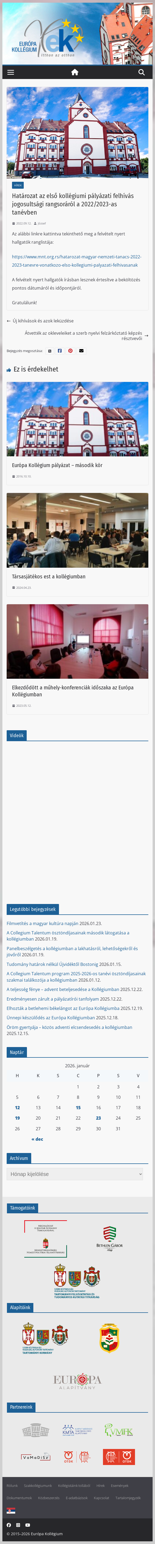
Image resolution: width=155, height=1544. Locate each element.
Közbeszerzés (48, 1498)
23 (98, 1118)
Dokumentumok (19, 1498)
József (42, 223)
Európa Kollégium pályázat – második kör (57, 465)
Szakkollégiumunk (38, 1485)
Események (119, 1485)
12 (17, 1108)
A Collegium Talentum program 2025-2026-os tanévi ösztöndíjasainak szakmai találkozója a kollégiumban (76, 977)
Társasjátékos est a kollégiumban (49, 576)
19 (17, 1118)
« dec (37, 1139)
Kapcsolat (101, 1498)
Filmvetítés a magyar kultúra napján (42, 923)
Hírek (18, 185)
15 (78, 1108)
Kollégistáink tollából (74, 1485)
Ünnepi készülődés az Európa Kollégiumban (51, 1018)
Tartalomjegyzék (128, 1498)
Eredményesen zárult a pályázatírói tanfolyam (53, 999)
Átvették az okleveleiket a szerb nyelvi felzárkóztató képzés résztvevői (87, 335)
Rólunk (12, 1485)
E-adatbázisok (77, 1498)
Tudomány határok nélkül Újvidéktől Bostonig (52, 964)
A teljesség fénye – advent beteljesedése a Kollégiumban (63, 989)
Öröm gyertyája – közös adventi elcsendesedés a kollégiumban (69, 1027)
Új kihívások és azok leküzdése (40, 320)
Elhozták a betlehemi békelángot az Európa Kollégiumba (63, 1008)
